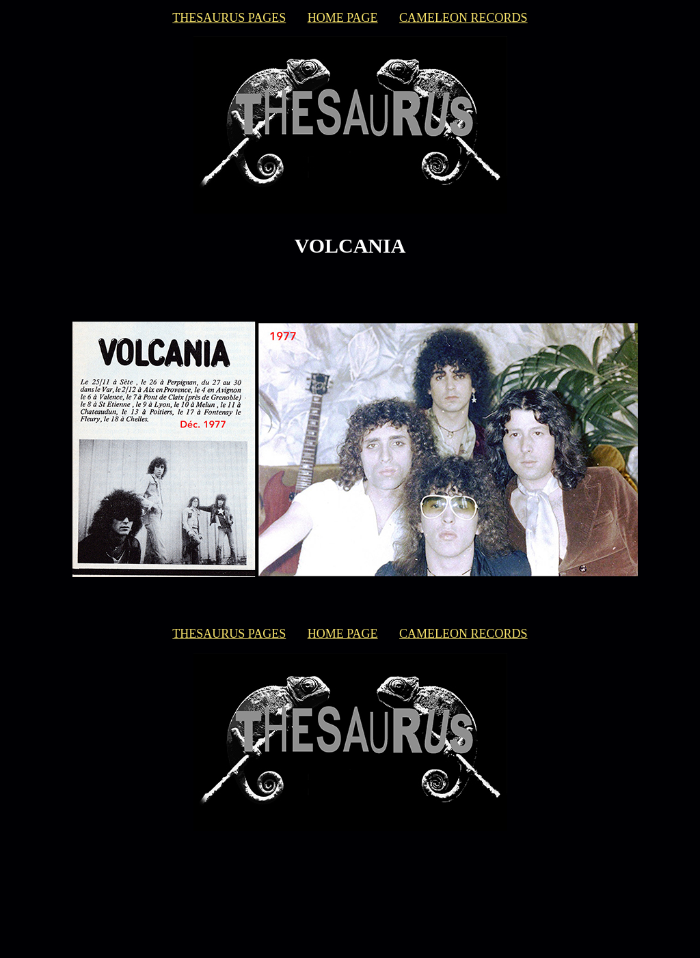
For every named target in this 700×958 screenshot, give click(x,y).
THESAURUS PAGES (229, 18)
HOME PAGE (343, 18)
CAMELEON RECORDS (463, 18)
